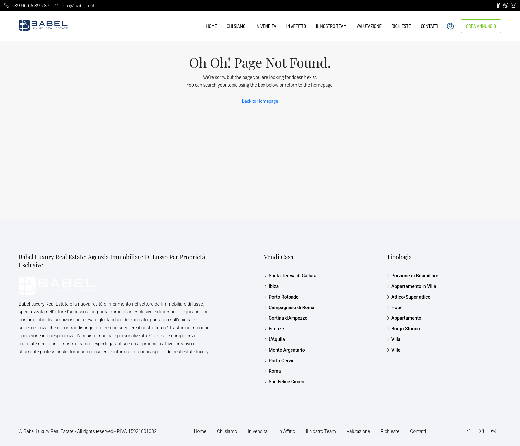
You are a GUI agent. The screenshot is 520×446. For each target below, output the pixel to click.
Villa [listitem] (393, 339)
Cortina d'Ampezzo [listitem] (285, 318)
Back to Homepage (260, 101)
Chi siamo (236, 26)
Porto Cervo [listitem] (278, 360)
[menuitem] (450, 26)
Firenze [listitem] (274, 328)
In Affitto (296, 26)
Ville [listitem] (393, 350)
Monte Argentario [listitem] (284, 350)
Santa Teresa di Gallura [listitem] (290, 275)
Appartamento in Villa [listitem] (411, 286)
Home (211, 26)
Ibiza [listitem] (271, 286)
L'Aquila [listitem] (274, 339)
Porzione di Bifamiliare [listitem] (412, 275)
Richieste (401, 26)
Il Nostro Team (331, 26)
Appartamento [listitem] (404, 318)
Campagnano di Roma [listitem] (289, 307)
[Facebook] (470, 431)
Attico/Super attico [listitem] (409, 297)
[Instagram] (482, 431)
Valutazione (369, 26)
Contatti (429, 26)
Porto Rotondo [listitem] (281, 297)
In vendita (266, 26)
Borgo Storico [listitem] (403, 328)
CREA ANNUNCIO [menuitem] (481, 26)
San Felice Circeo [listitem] (284, 381)
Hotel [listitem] (395, 307)
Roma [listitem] (272, 371)
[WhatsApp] (495, 431)
